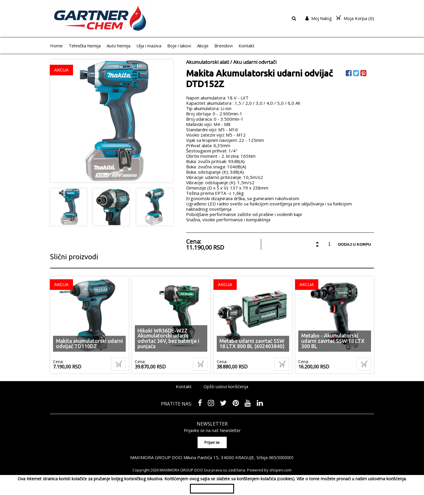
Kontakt (246, 46)
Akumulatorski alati (207, 62)
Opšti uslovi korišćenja (225, 386)
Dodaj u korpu (354, 244)
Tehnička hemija (85, 46)
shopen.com (280, 470)
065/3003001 (281, 457)
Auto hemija (118, 46)
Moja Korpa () (355, 18)
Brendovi (223, 46)
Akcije (202, 46)
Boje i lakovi (179, 46)
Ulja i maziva (148, 46)
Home (56, 46)
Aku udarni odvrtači (254, 62)
